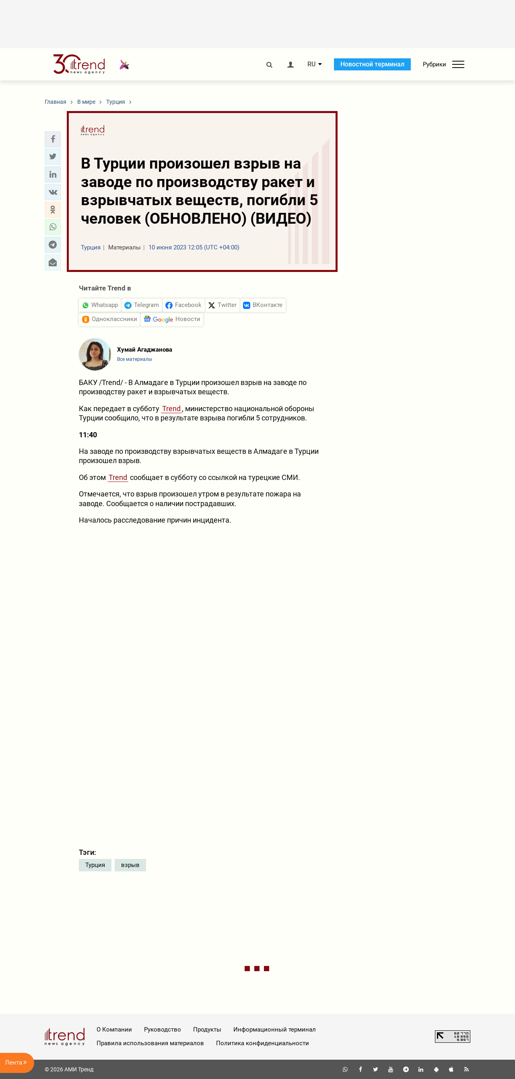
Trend (171, 408)
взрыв (130, 865)
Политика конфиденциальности (262, 1043)
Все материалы (134, 359)
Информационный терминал (274, 1029)
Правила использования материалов (150, 1043)
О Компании (114, 1029)
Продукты (207, 1029)
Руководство (162, 1029)
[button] (52, 139)
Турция (95, 865)
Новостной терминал (372, 64)
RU (311, 64)
